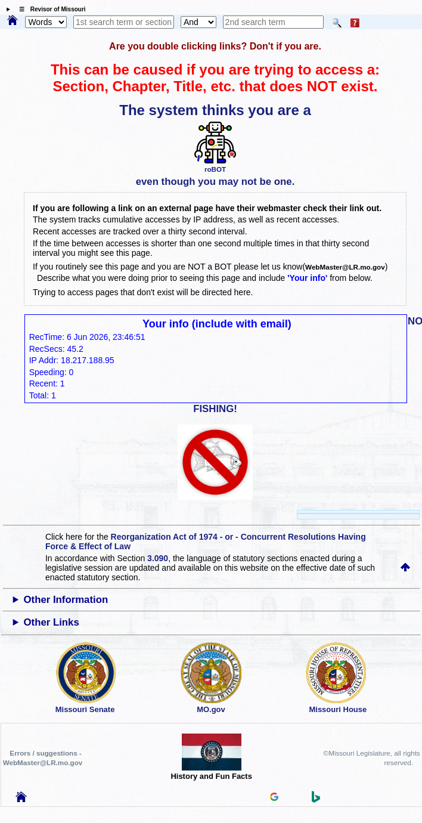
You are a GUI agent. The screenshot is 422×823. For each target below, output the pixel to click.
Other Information (66, 599)
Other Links (51, 622)
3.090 (157, 558)
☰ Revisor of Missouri (49, 9)
